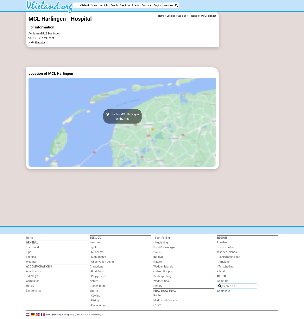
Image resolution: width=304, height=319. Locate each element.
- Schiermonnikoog (228, 257)
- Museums (97, 252)
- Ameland (223, 261)
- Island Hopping (163, 271)
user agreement (53, 314)
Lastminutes (33, 290)
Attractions (96, 266)
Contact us (224, 291)
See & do (125, 5)
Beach (114, 5)
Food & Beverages (164, 247)
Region (157, 5)
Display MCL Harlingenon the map (122, 116)
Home (30, 237)
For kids (31, 257)
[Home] (76, 5)
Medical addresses (165, 300)
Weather (168, 5)
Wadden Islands (163, 266)
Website (40, 42)
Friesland (223, 242)
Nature (94, 281)
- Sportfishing (161, 237)
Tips (28, 252)
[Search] (176, 5)
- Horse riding (98, 305)
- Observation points (102, 261)
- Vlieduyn (32, 276)
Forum (157, 305)
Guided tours (98, 286)
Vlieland (84, 5)
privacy (65, 314)
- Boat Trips (97, 271)
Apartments (33, 271)
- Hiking (94, 300)
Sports (94, 290)
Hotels (30, 285)
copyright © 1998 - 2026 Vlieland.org (85, 314)
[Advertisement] (249, 101)
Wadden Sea (161, 281)
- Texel (221, 271)
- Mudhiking (160, 242)
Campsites (32, 281)
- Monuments (98, 257)
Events (135, 5)
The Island (32, 247)
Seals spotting (162, 276)
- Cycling (95, 295)
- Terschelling (225, 266)
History (157, 286)
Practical (146, 5)
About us (222, 281)
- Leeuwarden (225, 247)
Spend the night (99, 5)
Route (157, 295)
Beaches (95, 242)
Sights (94, 247)
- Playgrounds (98, 276)
